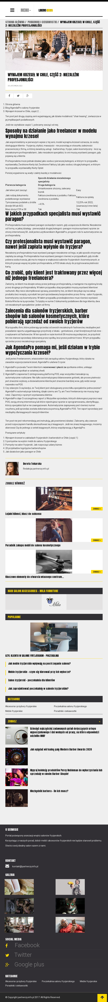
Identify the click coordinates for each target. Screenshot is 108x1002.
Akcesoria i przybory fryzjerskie (21, 706)
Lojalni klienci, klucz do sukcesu (23, 514)
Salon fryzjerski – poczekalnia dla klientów (31, 680)
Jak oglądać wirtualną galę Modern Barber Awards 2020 (61, 749)
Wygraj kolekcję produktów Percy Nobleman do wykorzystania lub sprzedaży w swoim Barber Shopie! (66, 772)
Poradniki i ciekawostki (65, 711)
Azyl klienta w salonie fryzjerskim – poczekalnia (32, 655)
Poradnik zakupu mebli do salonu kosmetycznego (32, 545)
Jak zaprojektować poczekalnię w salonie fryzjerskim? (38, 688)
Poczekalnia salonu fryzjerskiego (70, 706)
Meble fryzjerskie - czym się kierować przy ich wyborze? (39, 672)
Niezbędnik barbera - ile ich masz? (49, 791)
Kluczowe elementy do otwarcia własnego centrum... (34, 577)
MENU (25, 10)
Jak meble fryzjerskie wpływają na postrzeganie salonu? (39, 663)
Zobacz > (97, 508)
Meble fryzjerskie (14, 711)
